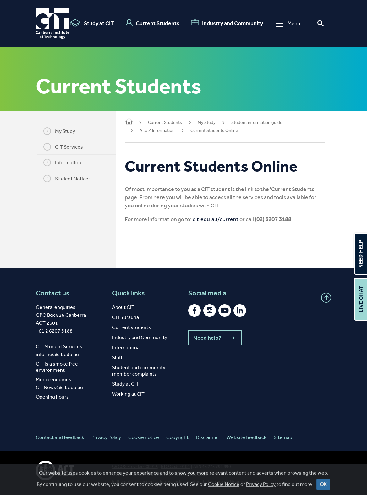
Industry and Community (227, 23)
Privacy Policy (106, 437)
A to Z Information (164, 130)
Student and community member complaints (138, 371)
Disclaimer (207, 437)
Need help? (215, 337)
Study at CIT (92, 23)
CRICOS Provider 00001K (135, 466)
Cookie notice (143, 437)
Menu (288, 23)
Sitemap (283, 437)
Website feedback (246, 437)
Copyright (177, 437)
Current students (131, 327)
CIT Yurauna (125, 317)
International (126, 347)
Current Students (152, 23)
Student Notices (70, 178)
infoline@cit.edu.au (57, 354)
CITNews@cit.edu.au (59, 387)
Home (135, 122)
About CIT (123, 307)
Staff (117, 357)
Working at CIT (128, 394)
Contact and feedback (60, 437)
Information (66, 162)
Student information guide (263, 122)
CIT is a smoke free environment (57, 367)
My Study (63, 131)
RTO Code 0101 (175, 466)
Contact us (52, 293)
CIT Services (66, 147)
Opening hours (52, 397)
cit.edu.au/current (222, 219)
